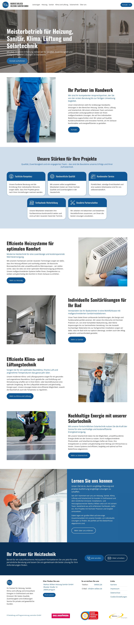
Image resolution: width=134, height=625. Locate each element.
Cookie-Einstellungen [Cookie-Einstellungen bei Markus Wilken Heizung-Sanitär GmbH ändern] (118, 597)
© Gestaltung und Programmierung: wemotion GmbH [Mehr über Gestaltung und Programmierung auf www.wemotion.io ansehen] (24, 615)
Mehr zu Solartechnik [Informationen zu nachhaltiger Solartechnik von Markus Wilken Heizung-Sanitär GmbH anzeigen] (79, 455)
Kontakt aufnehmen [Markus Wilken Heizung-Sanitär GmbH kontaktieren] (17, 61)
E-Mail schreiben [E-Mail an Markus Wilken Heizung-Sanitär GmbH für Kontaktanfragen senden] (116, 558)
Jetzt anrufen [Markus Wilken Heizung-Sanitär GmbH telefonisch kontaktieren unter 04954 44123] (94, 558)
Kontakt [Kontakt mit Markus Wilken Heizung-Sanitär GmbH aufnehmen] (74, 130)
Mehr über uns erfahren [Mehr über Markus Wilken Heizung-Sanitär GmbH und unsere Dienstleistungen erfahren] (83, 530)
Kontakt (126, 5)
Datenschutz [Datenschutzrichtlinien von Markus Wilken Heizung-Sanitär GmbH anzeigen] (115, 593)
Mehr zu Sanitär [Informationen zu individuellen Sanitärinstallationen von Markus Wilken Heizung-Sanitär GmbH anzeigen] (77, 339)
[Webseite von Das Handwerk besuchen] (61, 616)
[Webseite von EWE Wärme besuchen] (118, 616)
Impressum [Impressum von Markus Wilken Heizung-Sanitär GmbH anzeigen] (114, 588)
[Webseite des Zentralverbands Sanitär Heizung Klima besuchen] (89, 616)
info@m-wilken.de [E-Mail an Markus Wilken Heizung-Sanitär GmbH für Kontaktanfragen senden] (95, 588)
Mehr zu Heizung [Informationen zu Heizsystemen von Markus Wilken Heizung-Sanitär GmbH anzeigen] (16, 280)
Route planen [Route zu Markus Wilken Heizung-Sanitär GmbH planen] (49, 595)
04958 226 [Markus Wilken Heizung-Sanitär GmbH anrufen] (98, 584)
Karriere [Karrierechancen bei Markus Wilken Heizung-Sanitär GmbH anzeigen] (113, 584)
